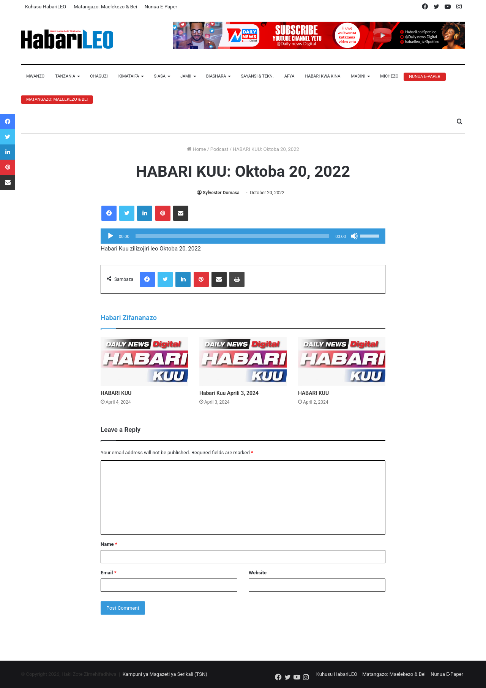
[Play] (110, 236)
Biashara (216, 76)
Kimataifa (128, 76)
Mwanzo (35, 76)
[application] (243, 236)
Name (109, 544)
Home (196, 149)
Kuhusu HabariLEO (45, 7)
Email (109, 572)
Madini (358, 76)
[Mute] (354, 236)
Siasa (160, 76)
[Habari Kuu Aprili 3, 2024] (243, 361)
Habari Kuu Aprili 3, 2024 (229, 393)
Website (258, 572)
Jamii (185, 76)
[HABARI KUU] (144, 361)
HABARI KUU (116, 393)
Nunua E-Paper (161, 7)
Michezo (389, 76)
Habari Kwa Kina (322, 76)
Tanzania (65, 76)
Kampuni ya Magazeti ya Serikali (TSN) (165, 674)
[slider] (233, 236)
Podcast (219, 149)
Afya (289, 76)
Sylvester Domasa (221, 192)
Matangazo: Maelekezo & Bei (105, 7)
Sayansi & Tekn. (257, 76)
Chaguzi (98, 76)
